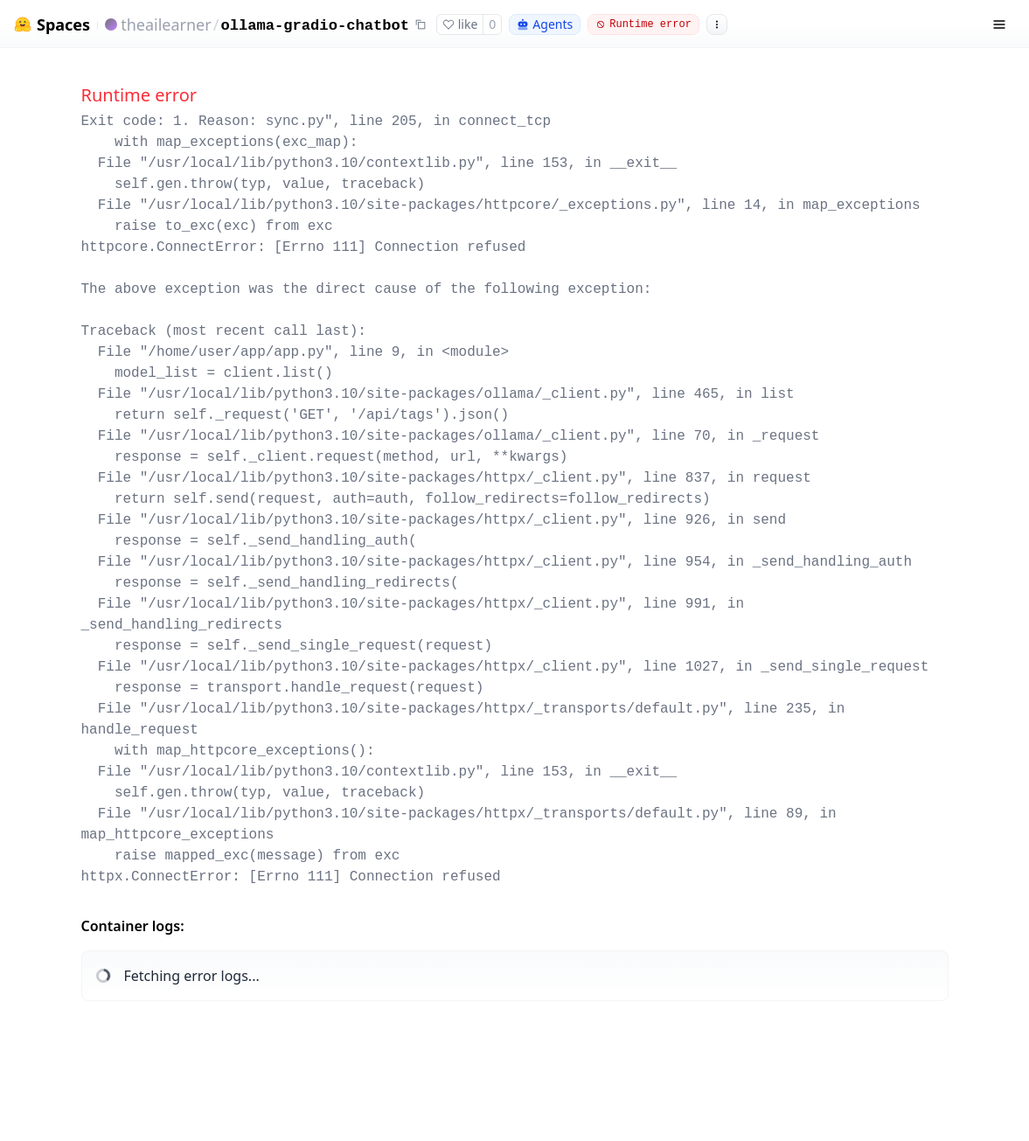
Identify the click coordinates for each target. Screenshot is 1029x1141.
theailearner (166, 24)
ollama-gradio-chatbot (314, 25)
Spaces (63, 25)
